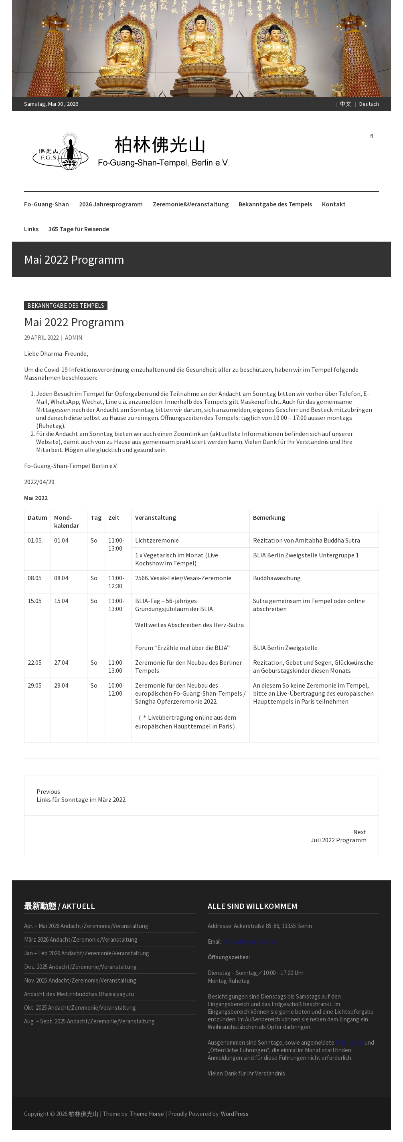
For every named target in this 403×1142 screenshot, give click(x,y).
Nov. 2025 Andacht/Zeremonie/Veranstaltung (80, 980)
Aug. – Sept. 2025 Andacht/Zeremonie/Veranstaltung (89, 1021)
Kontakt (334, 204)
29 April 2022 (41, 337)
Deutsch (369, 103)
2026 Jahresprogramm (111, 204)
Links (31, 229)
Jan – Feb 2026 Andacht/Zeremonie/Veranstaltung (86, 953)
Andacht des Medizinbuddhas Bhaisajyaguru (79, 994)
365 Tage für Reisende (79, 229)
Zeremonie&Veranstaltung (191, 204)
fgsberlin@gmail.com (249, 941)
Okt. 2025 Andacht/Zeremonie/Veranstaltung (80, 1007)
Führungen (349, 1042)
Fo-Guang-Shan (46, 204)
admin (73, 337)
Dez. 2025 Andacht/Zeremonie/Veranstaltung (80, 966)
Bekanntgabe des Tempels (275, 204)
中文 (345, 103)
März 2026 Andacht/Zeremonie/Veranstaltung (81, 939)
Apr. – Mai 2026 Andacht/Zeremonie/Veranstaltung (86, 926)
